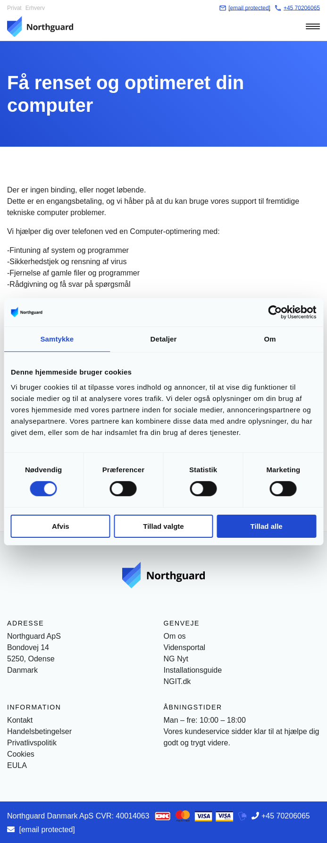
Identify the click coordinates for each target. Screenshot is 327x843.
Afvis (60, 526)
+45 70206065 (285, 816)
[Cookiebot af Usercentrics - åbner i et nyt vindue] (275, 312)
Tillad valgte (163, 526)
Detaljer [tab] (164, 338)
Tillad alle (267, 526)
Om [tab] (270, 338)
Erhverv (35, 8)
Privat (14, 8)
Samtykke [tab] (57, 338)
